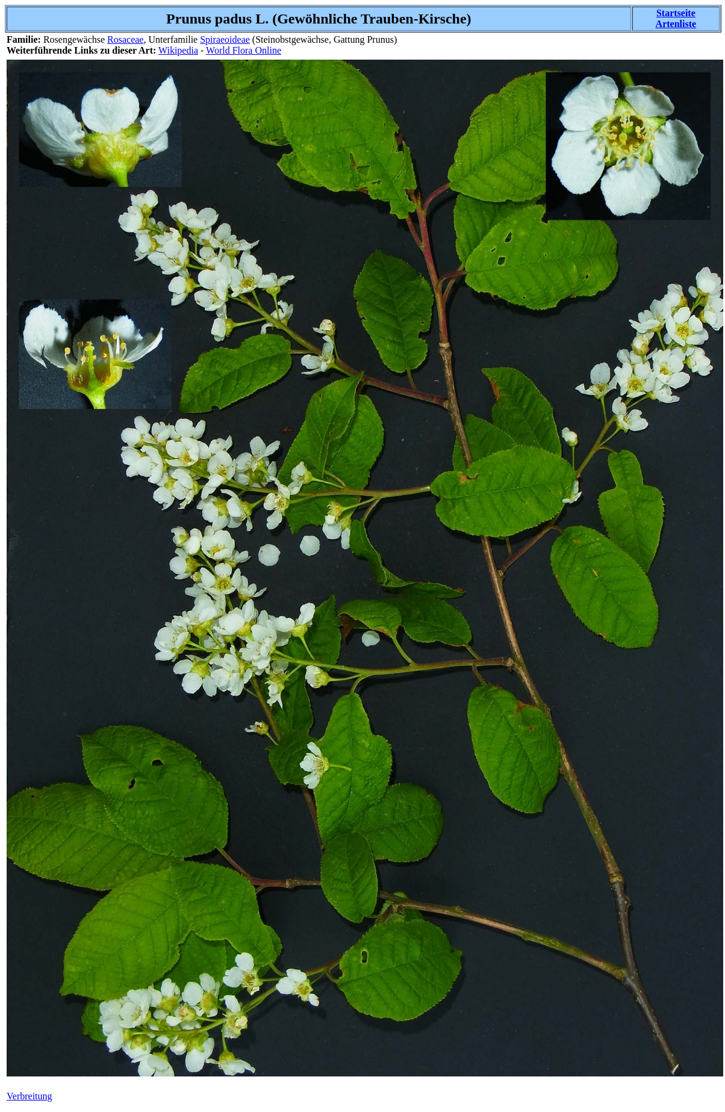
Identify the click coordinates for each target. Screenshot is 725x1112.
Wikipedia (178, 50)
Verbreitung (29, 1096)
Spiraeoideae (225, 39)
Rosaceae (125, 39)
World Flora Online (243, 50)
